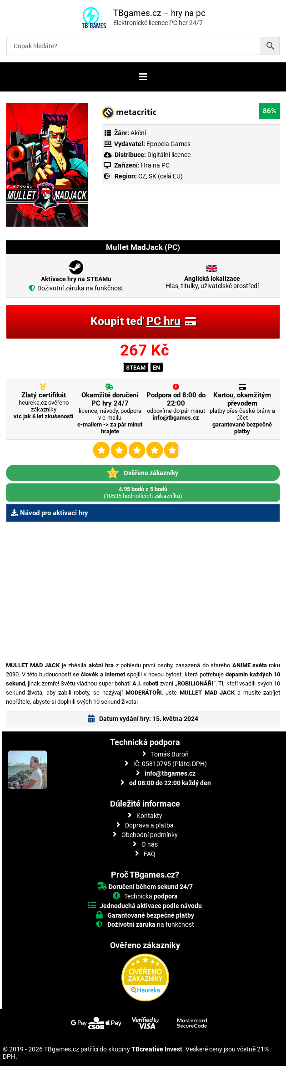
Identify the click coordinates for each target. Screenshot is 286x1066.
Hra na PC (155, 165)
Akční (138, 133)
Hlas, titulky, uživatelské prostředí (212, 282)
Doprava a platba (149, 825)
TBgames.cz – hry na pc (159, 13)
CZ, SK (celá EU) (160, 176)
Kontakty (149, 815)
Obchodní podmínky (149, 834)
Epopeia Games (168, 143)
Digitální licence (168, 154)
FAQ (150, 854)
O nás (149, 844)
